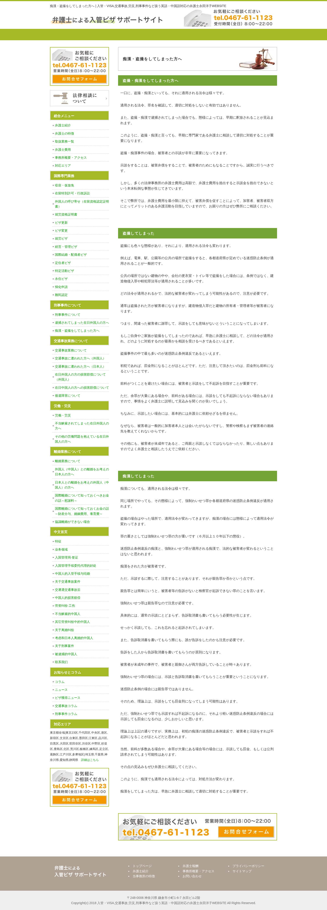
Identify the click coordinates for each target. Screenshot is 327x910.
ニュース (61, 690)
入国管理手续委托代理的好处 (75, 565)
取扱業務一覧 (64, 141)
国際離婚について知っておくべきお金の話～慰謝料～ (82, 498)
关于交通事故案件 (67, 581)
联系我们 (61, 662)
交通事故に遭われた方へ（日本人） (80, 366)
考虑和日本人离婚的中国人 (74, 638)
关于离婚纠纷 (64, 630)
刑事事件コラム (66, 714)
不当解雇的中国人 (67, 614)
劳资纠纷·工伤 (65, 605)
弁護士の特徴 (64, 133)
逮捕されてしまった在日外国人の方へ (82, 322)
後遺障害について (67, 395)
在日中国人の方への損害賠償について (82, 387)
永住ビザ (61, 279)
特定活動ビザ (64, 271)
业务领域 (61, 549)
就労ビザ (61, 238)
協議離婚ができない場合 (72, 522)
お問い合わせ (257, 34)
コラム (59, 682)
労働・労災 (63, 415)
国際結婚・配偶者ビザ (71, 254)
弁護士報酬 (180, 34)
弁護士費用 (63, 149)
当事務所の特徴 (142, 34)
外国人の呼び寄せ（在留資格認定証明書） (82, 204)
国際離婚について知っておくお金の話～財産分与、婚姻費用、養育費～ (82, 511)
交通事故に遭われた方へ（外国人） (80, 358)
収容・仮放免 (64, 185)
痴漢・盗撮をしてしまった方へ (77, 330)
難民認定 (61, 295)
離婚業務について (67, 461)
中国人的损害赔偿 (67, 597)
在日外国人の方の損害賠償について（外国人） (80, 377)
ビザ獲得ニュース (67, 697)
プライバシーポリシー (248, 866)
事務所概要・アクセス (219, 34)
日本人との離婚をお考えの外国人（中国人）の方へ (82, 485)
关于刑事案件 (64, 646)
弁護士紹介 (103, 34)
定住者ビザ (63, 263)
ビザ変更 (61, 230)
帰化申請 (61, 287)
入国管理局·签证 (66, 557)
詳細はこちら (90, 760)
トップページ (67, 34)
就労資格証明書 (66, 214)
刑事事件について (67, 314)
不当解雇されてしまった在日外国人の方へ (82, 425)
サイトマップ (242, 871)
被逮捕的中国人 (66, 654)
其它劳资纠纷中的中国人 (72, 622)
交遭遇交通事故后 (67, 590)
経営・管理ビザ (66, 246)
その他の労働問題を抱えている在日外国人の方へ (82, 439)
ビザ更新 (61, 222)
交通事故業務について (71, 350)
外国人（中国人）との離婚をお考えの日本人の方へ (82, 471)
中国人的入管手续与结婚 (72, 573)
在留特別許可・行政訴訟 (72, 193)
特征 (58, 541)
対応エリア (63, 165)
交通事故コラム (66, 706)
